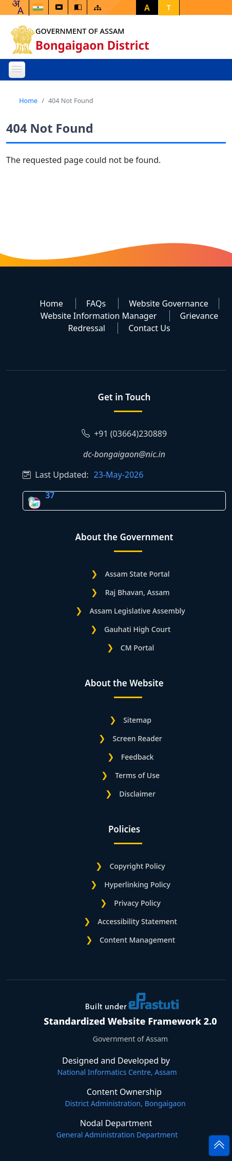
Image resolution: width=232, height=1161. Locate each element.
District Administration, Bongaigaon (125, 1103)
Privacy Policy (137, 903)
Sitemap (137, 720)
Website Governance (168, 303)
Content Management (137, 940)
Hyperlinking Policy (137, 884)
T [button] (169, 7)
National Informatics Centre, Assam (117, 1072)
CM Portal (137, 648)
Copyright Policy (137, 866)
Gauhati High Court (137, 629)
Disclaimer (137, 794)
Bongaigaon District (94, 45)
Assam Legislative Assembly (137, 611)
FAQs (96, 303)
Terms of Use (137, 775)
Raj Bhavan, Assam (137, 592)
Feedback (137, 757)
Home (28, 100)
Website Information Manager (99, 315)
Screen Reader (137, 738)
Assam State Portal (137, 574)
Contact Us (149, 328)
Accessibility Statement (137, 921)
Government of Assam (81, 31)
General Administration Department (117, 1134)
